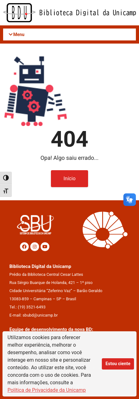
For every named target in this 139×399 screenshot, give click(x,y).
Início (69, 178)
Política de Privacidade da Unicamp (46, 390)
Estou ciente (118, 363)
